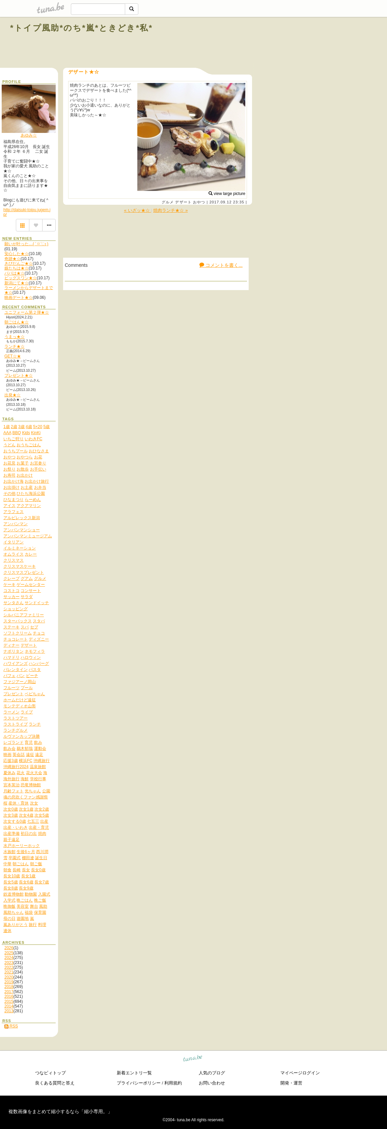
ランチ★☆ (14, 346)
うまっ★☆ (14, 336)
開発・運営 (291, 1082)
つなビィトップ (50, 1072)
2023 (8, 962)
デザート (183, 202)
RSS (11, 1026)
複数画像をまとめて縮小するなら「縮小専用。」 (60, 1111)
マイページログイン (300, 1072)
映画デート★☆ (18, 297)
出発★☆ (12, 395)
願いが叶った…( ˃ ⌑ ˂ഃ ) (26, 244)
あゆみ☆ (29, 135)
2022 (8, 967)
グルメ (168, 202)
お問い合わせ (212, 1082)
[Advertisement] (300, 43)
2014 (8, 1006)
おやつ (199, 202)
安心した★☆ (16, 253)
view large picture (227, 193)
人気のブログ (212, 1072)
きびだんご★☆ (18, 263)
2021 (8, 972)
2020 (8, 977)
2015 (8, 1001)
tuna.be (193, 1059)
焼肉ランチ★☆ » (170, 210)
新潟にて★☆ (16, 283)
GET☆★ (12, 356)
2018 (8, 986)
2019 (8, 982)
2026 (8, 947)
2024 (8, 957)
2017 (8, 991)
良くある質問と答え (55, 1082)
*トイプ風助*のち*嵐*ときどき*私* (81, 27)
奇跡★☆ (12, 258)
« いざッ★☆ (137, 210)
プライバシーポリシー (139, 1082)
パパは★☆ (14, 273)
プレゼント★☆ (18, 375)
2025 (8, 953)
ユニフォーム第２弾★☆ (26, 312)
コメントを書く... (221, 265)
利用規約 (173, 1082)
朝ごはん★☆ (16, 322)
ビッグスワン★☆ (20, 278)
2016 (8, 996)
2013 (8, 1011)
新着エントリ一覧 (134, 1072)
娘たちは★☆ (16, 268)
